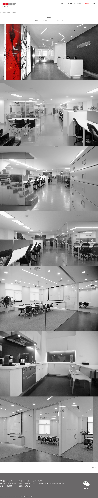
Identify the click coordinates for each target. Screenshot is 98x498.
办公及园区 (41, 483)
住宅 (34, 483)
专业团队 (95, 3)
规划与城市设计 (54, 483)
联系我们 (40, 481)
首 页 (62, 3)
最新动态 (87, 3)
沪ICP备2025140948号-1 (27, 496)
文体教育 (47, 483)
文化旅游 (20, 483)
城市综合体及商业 (11, 483)
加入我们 (27, 486)
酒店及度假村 (28, 483)
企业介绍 (9, 481)
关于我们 (70, 3)
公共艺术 (61, 483)
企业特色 (20, 481)
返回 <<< (94, 467)
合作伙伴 (35, 481)
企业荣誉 (27, 481)
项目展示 (79, 3)
